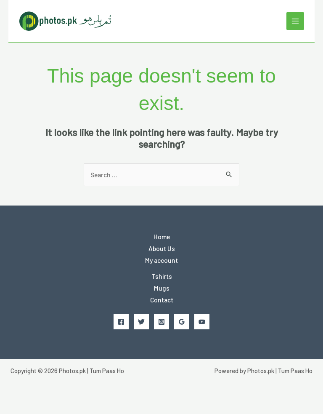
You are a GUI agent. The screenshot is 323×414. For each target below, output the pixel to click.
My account (161, 260)
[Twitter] (141, 321)
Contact (161, 300)
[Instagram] (161, 321)
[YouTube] (201, 321)
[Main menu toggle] (295, 21)
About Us (161, 248)
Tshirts (161, 276)
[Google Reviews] (181, 321)
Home (162, 236)
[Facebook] (121, 321)
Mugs (161, 288)
